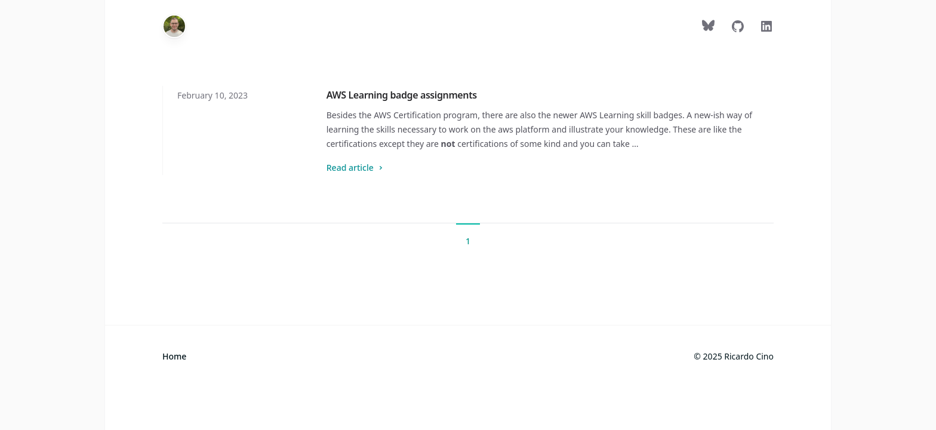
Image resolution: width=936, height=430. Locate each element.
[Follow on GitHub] (737, 29)
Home (174, 356)
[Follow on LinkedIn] (766, 29)
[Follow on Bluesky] (709, 29)
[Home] (174, 26)
